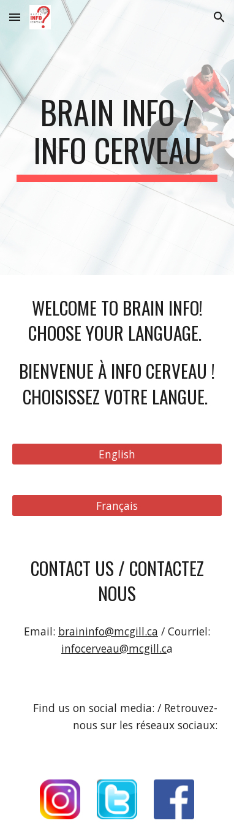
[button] (14, 17)
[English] (117, 454)
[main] (117, 137)
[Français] (117, 505)
